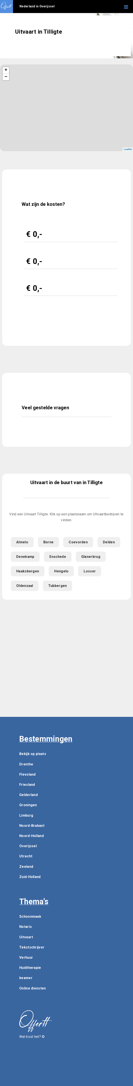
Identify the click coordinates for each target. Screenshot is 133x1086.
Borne (48, 542)
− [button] (6, 77)
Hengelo (61, 571)
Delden (109, 542)
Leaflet (128, 149)
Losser (90, 571)
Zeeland (26, 867)
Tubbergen (57, 586)
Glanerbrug (90, 557)
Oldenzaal (24, 586)
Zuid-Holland (30, 877)
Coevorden (78, 542)
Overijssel (28, 846)
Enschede (57, 557)
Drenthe (26, 764)
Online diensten (32, 988)
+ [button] (6, 70)
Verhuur (26, 957)
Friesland (27, 785)
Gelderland (28, 795)
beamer (25, 978)
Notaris (25, 927)
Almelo (22, 542)
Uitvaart (26, 937)
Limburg (26, 815)
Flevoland (27, 774)
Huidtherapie (30, 968)
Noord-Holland (31, 836)
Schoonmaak (30, 916)
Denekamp (25, 557)
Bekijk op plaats (32, 754)
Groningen (28, 805)
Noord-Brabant (31, 826)
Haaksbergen (27, 571)
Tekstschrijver (31, 947)
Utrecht (25, 856)
